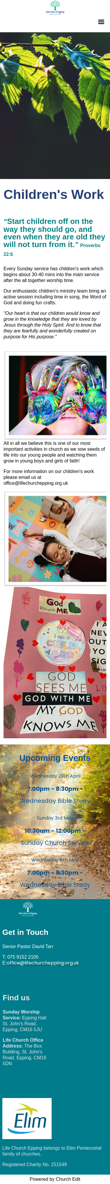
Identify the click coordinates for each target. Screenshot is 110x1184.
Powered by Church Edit (55, 1179)
